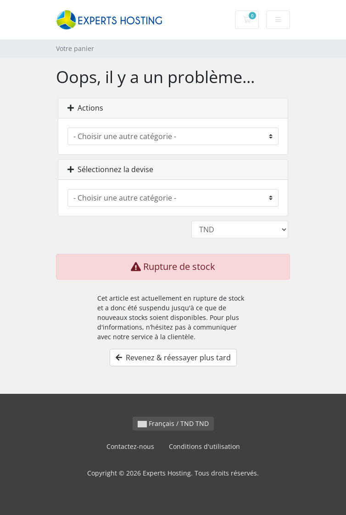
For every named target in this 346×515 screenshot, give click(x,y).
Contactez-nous (130, 446)
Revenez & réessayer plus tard (173, 358)
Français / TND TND (173, 423)
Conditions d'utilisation (204, 446)
